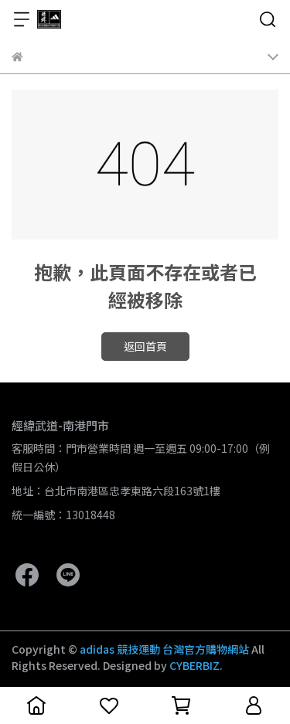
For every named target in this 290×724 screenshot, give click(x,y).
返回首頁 (145, 346)
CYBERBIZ (194, 665)
